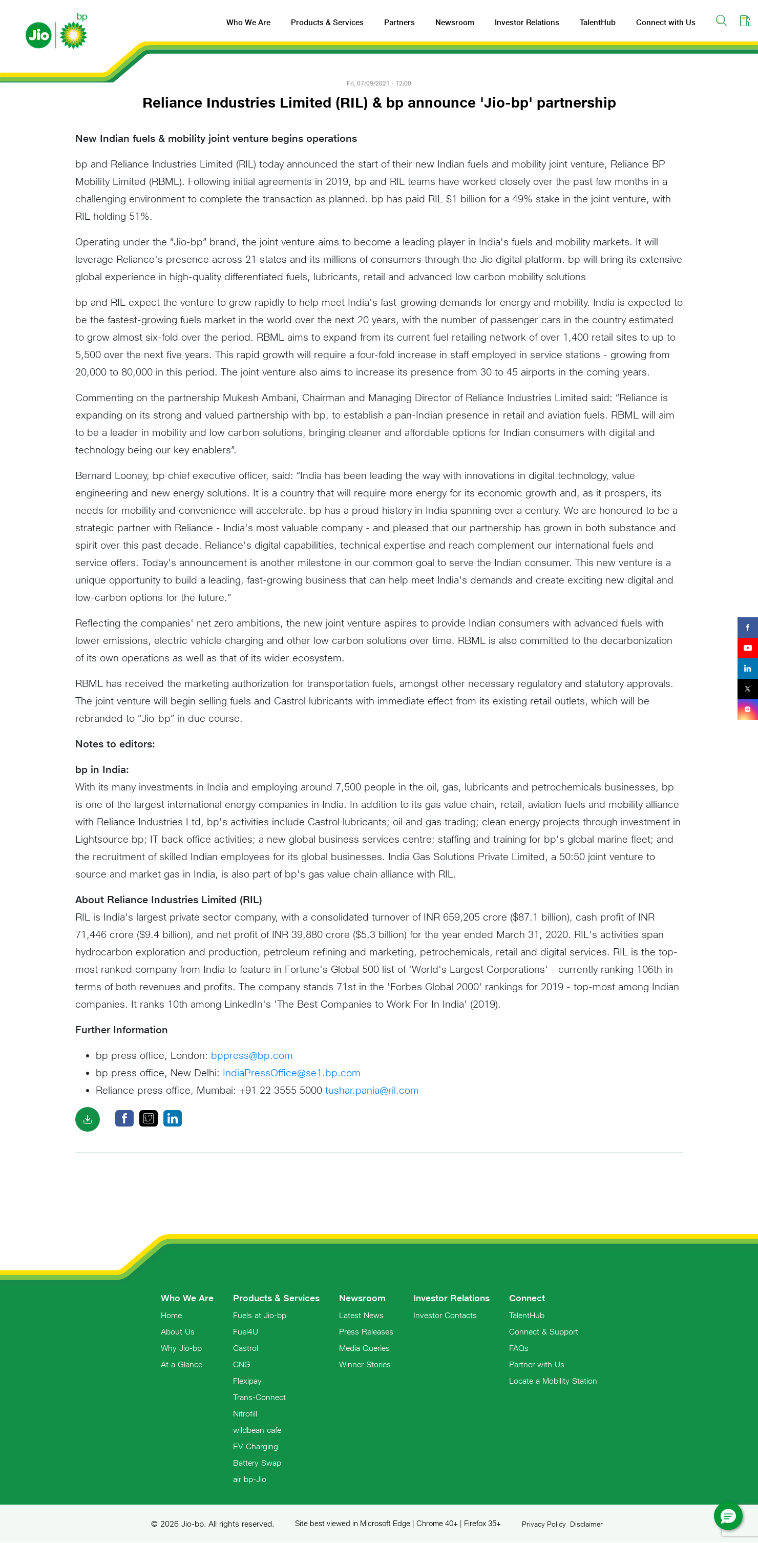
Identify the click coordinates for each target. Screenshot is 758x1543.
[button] (728, 1516)
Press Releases (366, 1331)
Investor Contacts (445, 1315)
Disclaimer (586, 1524)
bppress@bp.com (252, 1055)
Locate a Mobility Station (553, 1380)
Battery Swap (257, 1462)
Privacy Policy (544, 1524)
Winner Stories (365, 1364)
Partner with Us (536, 1364)
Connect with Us (666, 22)
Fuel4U (245, 1331)
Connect (527, 1297)
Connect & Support (543, 1331)
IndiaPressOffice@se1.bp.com (292, 1072)
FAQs (519, 1347)
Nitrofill (245, 1413)
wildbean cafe (257, 1429)
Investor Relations (527, 22)
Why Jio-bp (181, 1347)
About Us (178, 1331)
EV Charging (255, 1446)
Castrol (245, 1347)
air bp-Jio (249, 1479)
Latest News (361, 1315)
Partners (399, 22)
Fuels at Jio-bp (259, 1315)
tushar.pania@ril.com (372, 1090)
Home (171, 1315)
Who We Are (248, 22)
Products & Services (327, 22)
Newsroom (454, 22)
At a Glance (181, 1364)
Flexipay (247, 1380)
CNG (241, 1364)
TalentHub (598, 22)
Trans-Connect (259, 1397)
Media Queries (364, 1347)
